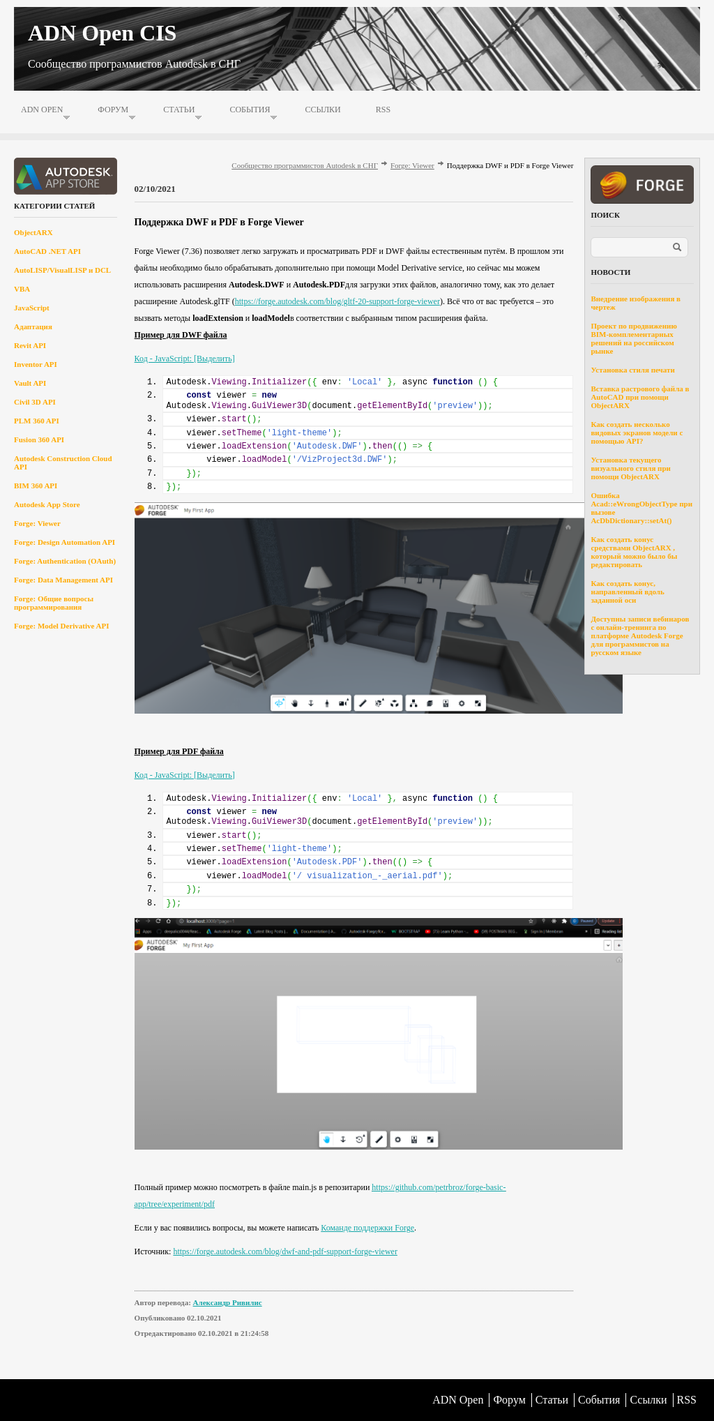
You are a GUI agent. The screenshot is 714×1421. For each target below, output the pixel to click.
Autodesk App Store (47, 504)
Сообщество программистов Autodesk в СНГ (304, 165)
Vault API (30, 383)
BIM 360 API (35, 485)
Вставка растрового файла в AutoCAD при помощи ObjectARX (640, 396)
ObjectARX (33, 232)
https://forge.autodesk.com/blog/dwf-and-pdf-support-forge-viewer (285, 1251)
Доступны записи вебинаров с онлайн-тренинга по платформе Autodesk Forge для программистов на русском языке (640, 635)
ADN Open (42, 109)
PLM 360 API (36, 420)
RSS (383, 109)
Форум (113, 109)
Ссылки (322, 109)
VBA (22, 289)
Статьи (179, 109)
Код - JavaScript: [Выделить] (185, 358)
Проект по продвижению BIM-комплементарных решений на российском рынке (633, 338)
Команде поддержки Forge (367, 1228)
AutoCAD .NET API (47, 251)
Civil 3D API (35, 402)
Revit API (30, 345)
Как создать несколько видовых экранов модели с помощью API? (637, 432)
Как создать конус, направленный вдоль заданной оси (627, 591)
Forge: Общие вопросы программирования (53, 602)
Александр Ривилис (227, 1302)
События (249, 109)
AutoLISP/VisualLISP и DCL (62, 270)
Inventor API (35, 364)
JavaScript (32, 307)
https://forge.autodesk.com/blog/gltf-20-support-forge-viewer (337, 301)
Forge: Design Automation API (64, 542)
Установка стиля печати (632, 370)
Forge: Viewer (37, 523)
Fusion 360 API (39, 439)
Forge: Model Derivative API (61, 626)
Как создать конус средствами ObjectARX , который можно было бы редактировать (634, 552)
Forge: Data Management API (63, 580)
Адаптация (33, 326)
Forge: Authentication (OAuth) (65, 561)
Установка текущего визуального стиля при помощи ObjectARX (631, 468)
